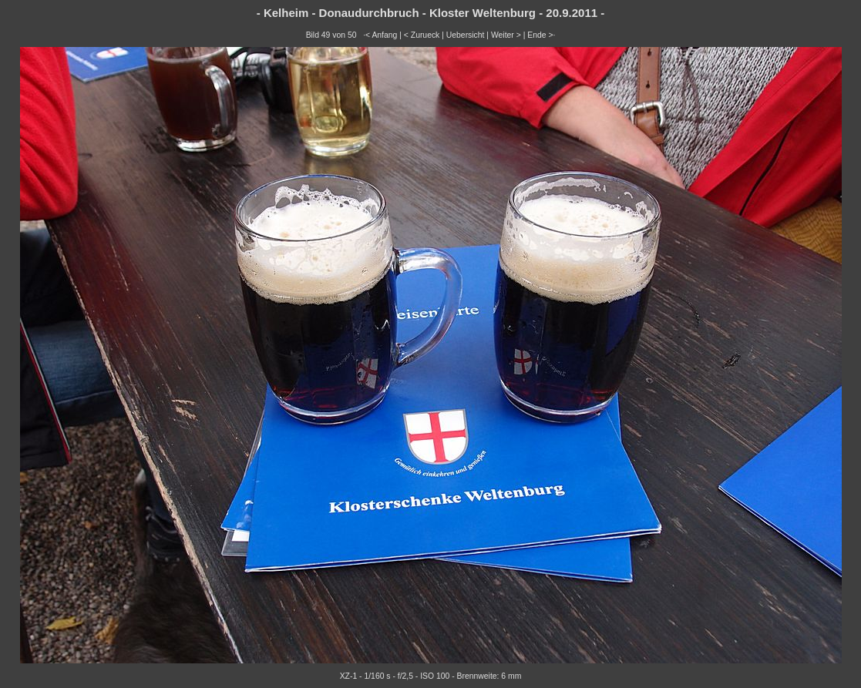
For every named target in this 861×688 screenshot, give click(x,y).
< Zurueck (422, 35)
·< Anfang (380, 35)
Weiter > (506, 35)
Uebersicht (465, 35)
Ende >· (541, 35)
